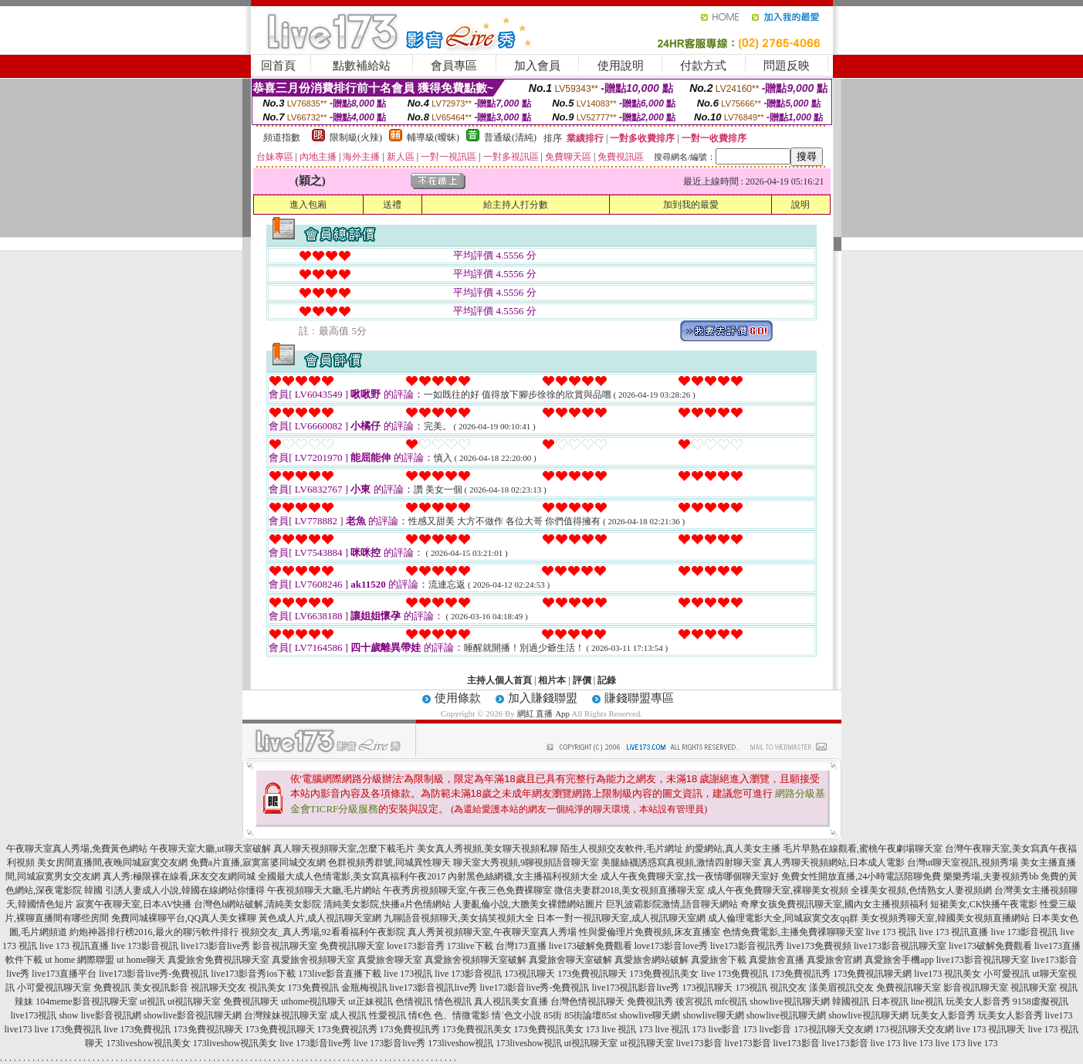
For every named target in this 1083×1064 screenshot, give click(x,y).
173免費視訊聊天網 (872, 973)
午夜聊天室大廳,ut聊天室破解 (210, 848)
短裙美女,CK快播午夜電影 (984, 904)
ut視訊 (152, 1001)
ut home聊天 (141, 959)
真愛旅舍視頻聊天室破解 (475, 959)
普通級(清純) (510, 137)
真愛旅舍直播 (776, 959)
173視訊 (751, 987)
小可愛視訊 (1006, 973)
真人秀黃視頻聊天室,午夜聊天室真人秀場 (492, 932)
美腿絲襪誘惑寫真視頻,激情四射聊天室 (681, 862)
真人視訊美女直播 (511, 1001)
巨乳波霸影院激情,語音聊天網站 (672, 904)
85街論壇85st (590, 1015)
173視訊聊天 (529, 973)
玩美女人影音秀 (978, 1001)
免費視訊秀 (650, 1001)
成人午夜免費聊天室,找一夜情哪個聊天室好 (690, 876)
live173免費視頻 (819, 945)
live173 (1059, 1015)
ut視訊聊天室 (194, 1001)
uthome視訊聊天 (313, 1001)
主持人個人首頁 (499, 680)
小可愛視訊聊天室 (54, 987)
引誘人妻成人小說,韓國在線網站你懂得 (185, 890)
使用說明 (620, 65)
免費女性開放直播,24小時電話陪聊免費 (861, 876)
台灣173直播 (521, 945)
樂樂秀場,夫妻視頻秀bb (990, 876)
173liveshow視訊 (460, 1043)
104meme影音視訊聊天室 (86, 1001)
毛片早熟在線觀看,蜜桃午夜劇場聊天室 (863, 848)
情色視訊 (453, 1001)
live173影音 (699, 1043)
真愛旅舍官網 (834, 959)
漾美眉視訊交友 (841, 987)
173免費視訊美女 (664, 973)
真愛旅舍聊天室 (389, 959)
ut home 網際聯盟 (79, 959)
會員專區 (454, 65)
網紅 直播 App (543, 713)
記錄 (606, 680)
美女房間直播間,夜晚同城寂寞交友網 (112, 862)
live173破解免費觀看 (590, 945)
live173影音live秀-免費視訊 (153, 973)
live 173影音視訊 (1024, 932)
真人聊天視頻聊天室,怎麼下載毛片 (344, 848)
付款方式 (703, 65)
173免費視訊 (313, 987)
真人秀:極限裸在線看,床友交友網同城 (179, 876)
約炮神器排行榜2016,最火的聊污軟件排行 (154, 932)
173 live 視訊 (611, 1029)
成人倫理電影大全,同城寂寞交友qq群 (783, 918)
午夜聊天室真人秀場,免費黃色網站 (76, 848)
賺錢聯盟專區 (639, 698)
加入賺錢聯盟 (542, 698)
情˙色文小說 (516, 1015)
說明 (800, 204)
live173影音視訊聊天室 (900, 945)
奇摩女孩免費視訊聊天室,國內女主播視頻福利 (834, 904)
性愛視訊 (387, 1015)
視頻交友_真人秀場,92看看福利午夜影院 (323, 932)
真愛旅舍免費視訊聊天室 (218, 959)
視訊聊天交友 (218, 987)
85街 (552, 1015)
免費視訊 (111, 987)
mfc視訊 (731, 1001)
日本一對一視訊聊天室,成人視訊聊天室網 (621, 918)
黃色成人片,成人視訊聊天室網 (320, 918)
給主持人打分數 (515, 204)
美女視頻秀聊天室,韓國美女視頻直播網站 (945, 918)
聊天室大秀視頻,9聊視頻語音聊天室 (526, 862)
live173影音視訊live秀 (434, 987)
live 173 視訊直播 (954, 932)
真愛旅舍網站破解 (651, 959)
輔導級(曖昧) (433, 137)
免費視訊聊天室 (908, 987)
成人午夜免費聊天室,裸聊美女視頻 (777, 890)
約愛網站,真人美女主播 (732, 848)
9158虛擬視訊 (1040, 1001)
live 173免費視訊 (734, 973)
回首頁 (278, 65)
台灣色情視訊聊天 (587, 1001)
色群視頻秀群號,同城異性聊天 (389, 862)
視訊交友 (788, 987)
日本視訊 (890, 1001)
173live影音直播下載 (339, 973)
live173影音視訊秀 (747, 945)
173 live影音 (716, 1029)
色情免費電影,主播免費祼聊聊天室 (793, 932)
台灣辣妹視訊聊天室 (285, 1015)
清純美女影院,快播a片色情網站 (386, 904)
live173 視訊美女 (947, 973)
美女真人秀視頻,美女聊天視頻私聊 (487, 848)
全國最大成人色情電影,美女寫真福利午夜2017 (351, 876)
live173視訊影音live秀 (635, 987)
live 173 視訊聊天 (991, 1029)
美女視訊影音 (160, 987)
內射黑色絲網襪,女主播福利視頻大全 (523, 876)
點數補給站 (362, 65)
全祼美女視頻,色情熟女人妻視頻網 (921, 890)
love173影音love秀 (671, 945)
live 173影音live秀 (315, 1043)
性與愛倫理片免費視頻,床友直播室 (649, 932)
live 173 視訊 (891, 932)
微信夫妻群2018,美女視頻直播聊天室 (629, 890)
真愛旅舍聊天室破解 (570, 959)
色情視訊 (413, 1001)
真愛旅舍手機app (899, 959)
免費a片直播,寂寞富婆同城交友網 (258, 862)
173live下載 (470, 945)
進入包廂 (308, 204)
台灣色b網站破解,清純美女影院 (257, 904)
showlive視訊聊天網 (789, 1001)
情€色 (420, 1015)
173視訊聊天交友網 (833, 1029)
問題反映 (786, 65)
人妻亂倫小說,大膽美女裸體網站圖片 (528, 904)
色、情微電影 (461, 1015)
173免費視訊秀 (800, 973)
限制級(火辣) (356, 137)
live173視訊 (33, 1015)
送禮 (392, 204)
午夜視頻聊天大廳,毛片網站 (324, 890)
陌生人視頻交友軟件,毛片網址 (621, 848)
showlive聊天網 (649, 1015)
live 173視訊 (408, 973)
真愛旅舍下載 (718, 959)
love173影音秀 (416, 945)
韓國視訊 (850, 1001)
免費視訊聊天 (251, 1001)
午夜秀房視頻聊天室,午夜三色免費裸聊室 (467, 890)
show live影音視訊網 (99, 1015)
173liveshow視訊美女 (148, 1043)
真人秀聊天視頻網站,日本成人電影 (834, 862)
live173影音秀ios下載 (253, 973)
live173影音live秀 (215, 945)
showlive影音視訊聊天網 (193, 1015)
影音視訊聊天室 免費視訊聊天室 (318, 945)
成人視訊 (348, 1015)
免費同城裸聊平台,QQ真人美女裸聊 (183, 918)
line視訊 (927, 1001)
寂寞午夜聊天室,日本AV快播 (134, 904)
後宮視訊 (693, 1001)
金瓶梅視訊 (364, 987)
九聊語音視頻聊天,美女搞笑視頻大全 (459, 918)
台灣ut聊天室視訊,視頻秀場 (962, 862)
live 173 (886, 1043)
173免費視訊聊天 (592, 973)
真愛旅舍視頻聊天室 (313, 959)
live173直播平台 (64, 973)
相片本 (552, 680)
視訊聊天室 (1033, 987)
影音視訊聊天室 (975, 987)
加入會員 (537, 65)
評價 (582, 680)
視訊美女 (267, 987)
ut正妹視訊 (370, 1001)
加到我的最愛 (691, 204)
